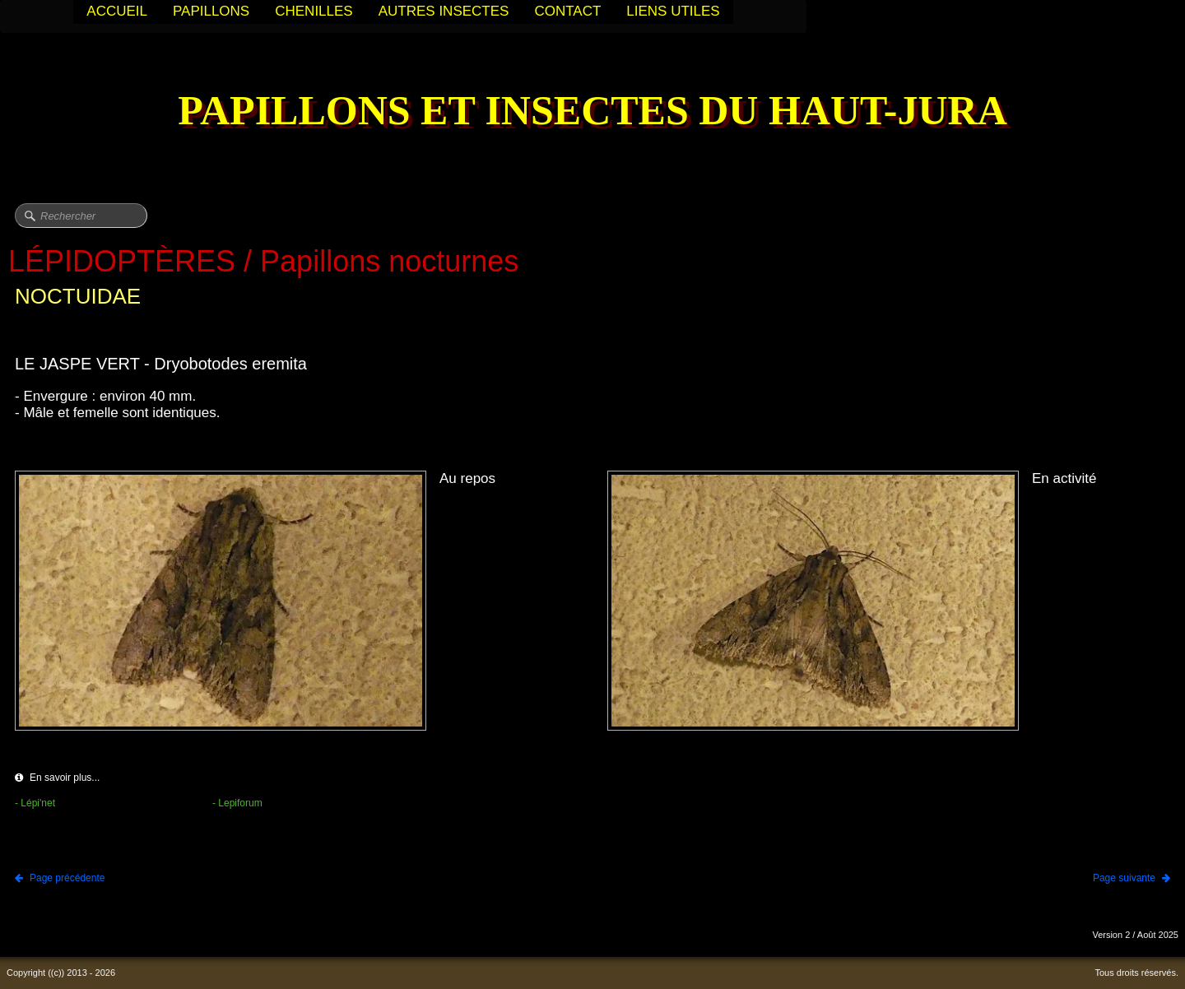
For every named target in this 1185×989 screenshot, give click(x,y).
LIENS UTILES (672, 11)
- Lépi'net (35, 803)
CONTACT (567, 11)
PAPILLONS (211, 11)
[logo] (592, 112)
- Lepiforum (237, 803)
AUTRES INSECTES (444, 11)
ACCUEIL (116, 11)
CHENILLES (313, 11)
